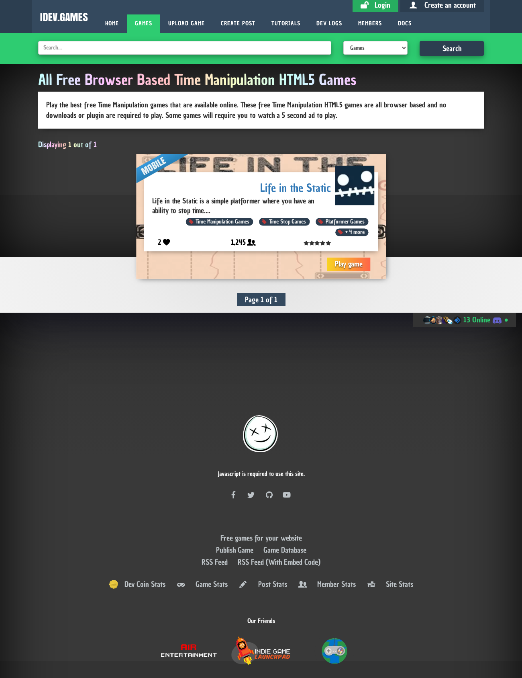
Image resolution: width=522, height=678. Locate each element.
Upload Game (186, 23)
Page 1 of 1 (261, 300)
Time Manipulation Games (222, 221)
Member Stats (326, 543)
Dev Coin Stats (137, 543)
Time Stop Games (287, 221)
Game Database (284, 509)
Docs (405, 23)
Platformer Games (344, 221)
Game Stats (201, 543)
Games (143, 23)
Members (370, 23)
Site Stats (389, 543)
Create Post (238, 23)
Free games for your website (261, 497)
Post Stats (262, 543)
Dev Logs (329, 23)
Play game (349, 264)
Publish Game (235, 509)
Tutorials (285, 23)
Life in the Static (295, 187)
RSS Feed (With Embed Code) (279, 521)
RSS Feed (216, 521)
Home (112, 23)
